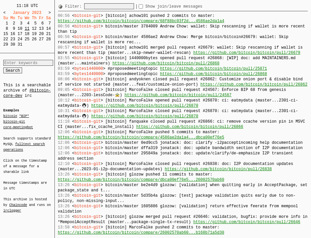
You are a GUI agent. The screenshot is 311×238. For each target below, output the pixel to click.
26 (34, 39)
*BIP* (24, 116)
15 (5, 34)
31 (19, 44)
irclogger (12, 206)
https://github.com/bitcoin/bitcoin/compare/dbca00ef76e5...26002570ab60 (141, 179)
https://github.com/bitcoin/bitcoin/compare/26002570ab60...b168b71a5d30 (141, 232)
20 (41, 34)
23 (13, 39)
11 (27, 28)
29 (5, 44)
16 (13, 34)
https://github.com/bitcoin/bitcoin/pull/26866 (189, 127)
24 (19, 39)
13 (41, 28)
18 (27, 34)
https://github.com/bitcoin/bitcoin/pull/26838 (218, 169)
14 (48, 28)
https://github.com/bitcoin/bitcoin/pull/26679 (246, 53)
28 (48, 39)
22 (5, 39)
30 (13, 44)
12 (34, 28)
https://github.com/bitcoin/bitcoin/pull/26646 (246, 222)
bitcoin (10, 116)
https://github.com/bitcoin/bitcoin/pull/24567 (177, 95)
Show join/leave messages (185, 6)
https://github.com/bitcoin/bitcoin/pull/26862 (253, 84)
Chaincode (18, 201)
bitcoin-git (14, 121)
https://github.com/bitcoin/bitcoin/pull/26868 (166, 63)
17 (19, 34)
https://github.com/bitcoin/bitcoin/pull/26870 (144, 105)
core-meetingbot (18, 127)
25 (27, 39)
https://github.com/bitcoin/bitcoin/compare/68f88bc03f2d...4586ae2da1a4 (141, 21)
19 (34, 34)
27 (41, 39)
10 (19, 28)
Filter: (74, 6)
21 (48, 34)
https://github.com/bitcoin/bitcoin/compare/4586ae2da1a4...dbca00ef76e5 (141, 137)
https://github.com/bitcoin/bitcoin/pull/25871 (213, 68)
